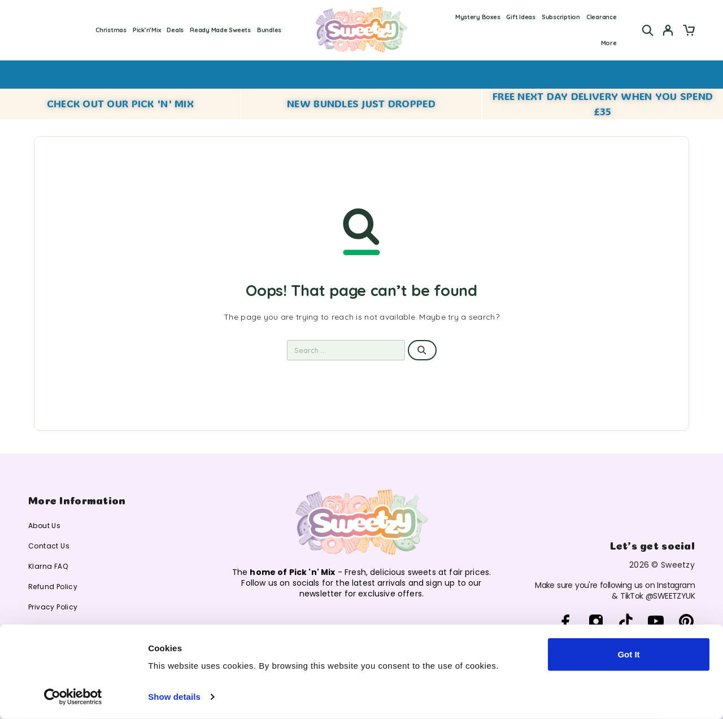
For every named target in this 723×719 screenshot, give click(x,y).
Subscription (561, 17)
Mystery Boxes (477, 17)
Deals (175, 30)
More (609, 43)
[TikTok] (626, 622)
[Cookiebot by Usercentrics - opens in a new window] (73, 697)
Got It (628, 654)
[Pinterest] (686, 622)
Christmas (111, 30)
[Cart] (688, 31)
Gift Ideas (520, 17)
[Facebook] (566, 622)
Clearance (601, 17)
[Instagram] (596, 622)
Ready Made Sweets (220, 30)
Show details (174, 696)
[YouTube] (656, 622)
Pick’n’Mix (146, 30)
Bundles (269, 30)
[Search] (648, 30)
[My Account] (668, 30)
